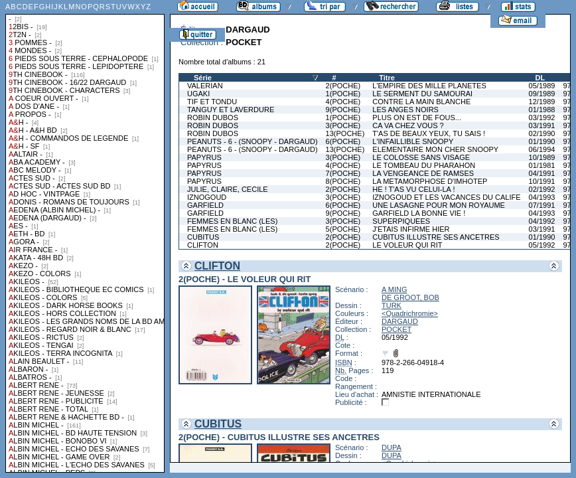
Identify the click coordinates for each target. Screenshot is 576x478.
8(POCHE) (343, 181)
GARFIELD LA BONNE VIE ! (418, 213)
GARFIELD (205, 205)
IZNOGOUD (206, 197)
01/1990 (542, 141)
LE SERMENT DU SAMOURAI (422, 94)
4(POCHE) (343, 102)
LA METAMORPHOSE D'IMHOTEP (429, 181)
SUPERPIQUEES (401, 221)
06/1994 (542, 149)
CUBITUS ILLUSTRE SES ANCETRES (435, 237)
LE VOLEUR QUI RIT (407, 245)
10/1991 (542, 181)
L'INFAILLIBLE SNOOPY (412, 141)
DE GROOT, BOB (410, 297)
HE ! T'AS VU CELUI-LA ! (413, 189)
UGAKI (198, 94)
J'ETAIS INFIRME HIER (410, 229)
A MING (394, 289)
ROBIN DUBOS (212, 117)
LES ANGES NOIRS (405, 110)
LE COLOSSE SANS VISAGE (421, 157)
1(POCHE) (343, 94)
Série (203, 78)
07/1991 (542, 205)
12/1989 (542, 102)
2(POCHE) (343, 86)
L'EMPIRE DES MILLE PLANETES (429, 86)
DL (540, 78)
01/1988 (542, 110)
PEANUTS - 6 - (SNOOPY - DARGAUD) (252, 141)
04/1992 (542, 221)
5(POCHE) (343, 229)
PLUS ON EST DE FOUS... (416, 117)
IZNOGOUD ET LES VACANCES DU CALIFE (446, 197)
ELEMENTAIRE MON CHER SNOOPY (435, 149)
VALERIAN (205, 86)
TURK (391, 305)
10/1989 (542, 157)
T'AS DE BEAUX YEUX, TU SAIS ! (428, 133)
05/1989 (542, 86)
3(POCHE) (343, 125)
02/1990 (542, 133)
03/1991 (542, 125)
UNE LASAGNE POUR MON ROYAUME (438, 205)
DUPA (391, 447)
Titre (387, 78)
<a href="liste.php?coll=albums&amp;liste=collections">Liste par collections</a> (85, 236)
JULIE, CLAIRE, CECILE (227, 189)
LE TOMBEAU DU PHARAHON (423, 165)
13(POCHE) (345, 133)
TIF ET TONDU (212, 102)
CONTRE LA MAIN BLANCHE (421, 102)
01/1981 (542, 165)
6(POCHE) (343, 141)
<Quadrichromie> (410, 313)
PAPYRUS (204, 157)
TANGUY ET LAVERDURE (230, 110)
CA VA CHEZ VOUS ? (407, 125)
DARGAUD (400, 321)
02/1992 (542, 189)
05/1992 (542, 245)
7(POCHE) (343, 173)
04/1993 (542, 197)
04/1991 (542, 173)
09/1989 (542, 94)
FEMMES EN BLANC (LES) (232, 221)
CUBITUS (203, 237)
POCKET (396, 329)
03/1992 (542, 117)
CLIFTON (202, 245)
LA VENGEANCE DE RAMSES (423, 173)
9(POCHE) (343, 110)
